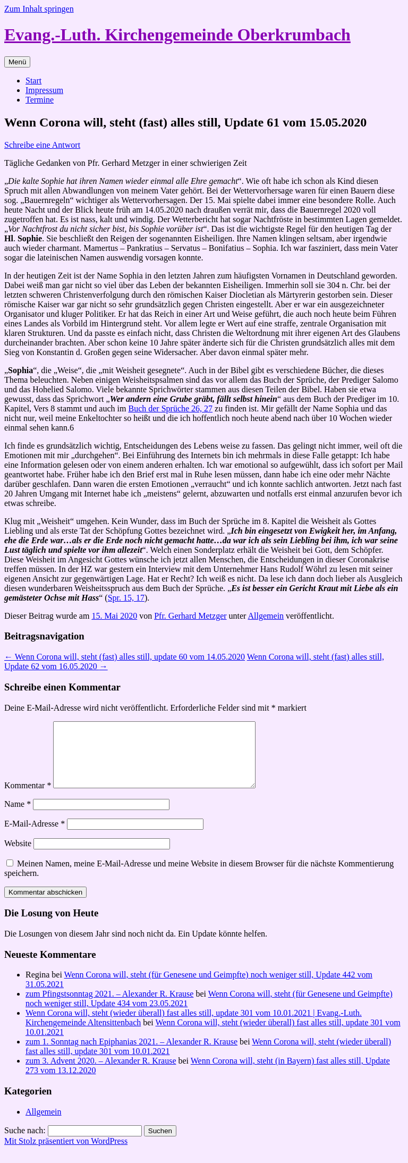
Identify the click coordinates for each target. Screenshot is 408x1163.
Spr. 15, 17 (126, 597)
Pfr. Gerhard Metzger (190, 615)
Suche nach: (25, 1143)
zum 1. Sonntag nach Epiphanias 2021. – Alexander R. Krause (131, 1054)
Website (17, 856)
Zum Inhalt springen (39, 8)
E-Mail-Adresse (34, 836)
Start (33, 80)
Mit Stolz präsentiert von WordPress (66, 1153)
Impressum (44, 90)
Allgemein (266, 615)
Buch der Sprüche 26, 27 (170, 408)
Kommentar (27, 798)
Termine (40, 99)
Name (17, 816)
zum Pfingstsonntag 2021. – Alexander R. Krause (109, 1006)
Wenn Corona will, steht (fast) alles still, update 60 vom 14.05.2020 (124, 656)
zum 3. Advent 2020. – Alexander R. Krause (101, 1073)
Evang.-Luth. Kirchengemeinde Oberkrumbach (177, 34)
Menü (17, 62)
